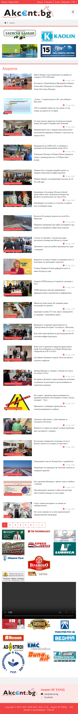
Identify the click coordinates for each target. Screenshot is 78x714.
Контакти (66, 2)
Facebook (47, 697)
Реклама (49, 2)
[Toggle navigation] (73, 12)
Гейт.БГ (50, 710)
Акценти (12, 23)
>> (42, 525)
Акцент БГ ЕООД (59, 707)
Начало (40, 2)
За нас (57, 2)
